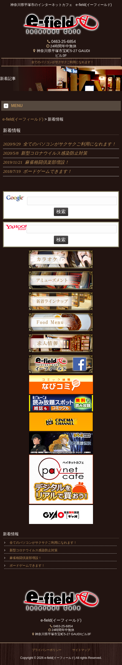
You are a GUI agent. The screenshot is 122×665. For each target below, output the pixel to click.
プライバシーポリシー (46, 650)
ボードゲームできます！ (27, 565)
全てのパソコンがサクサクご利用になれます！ (61, 62)
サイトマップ (81, 650)
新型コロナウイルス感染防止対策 (34, 550)
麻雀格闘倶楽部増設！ (26, 558)
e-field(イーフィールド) (22, 119)
